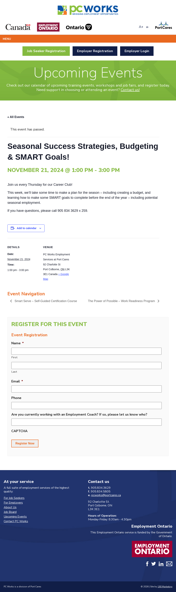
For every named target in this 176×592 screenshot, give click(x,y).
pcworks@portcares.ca (106, 495)
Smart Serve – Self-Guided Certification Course (45, 301)
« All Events (15, 117)
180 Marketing (165, 586)
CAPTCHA (19, 431)
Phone (16, 398)
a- (147, 27)
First (14, 357)
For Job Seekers (14, 498)
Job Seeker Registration (46, 51)
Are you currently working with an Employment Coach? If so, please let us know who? (79, 414)
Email (17, 381)
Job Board (10, 512)
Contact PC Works (16, 521)
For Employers (13, 503)
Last (14, 372)
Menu (7, 39)
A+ (141, 27)
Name (17, 343)
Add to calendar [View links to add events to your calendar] (27, 228)
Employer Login (137, 51)
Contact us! (130, 89)
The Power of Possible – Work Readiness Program (122, 301)
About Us (10, 507)
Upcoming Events (15, 517)
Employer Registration (95, 51)
